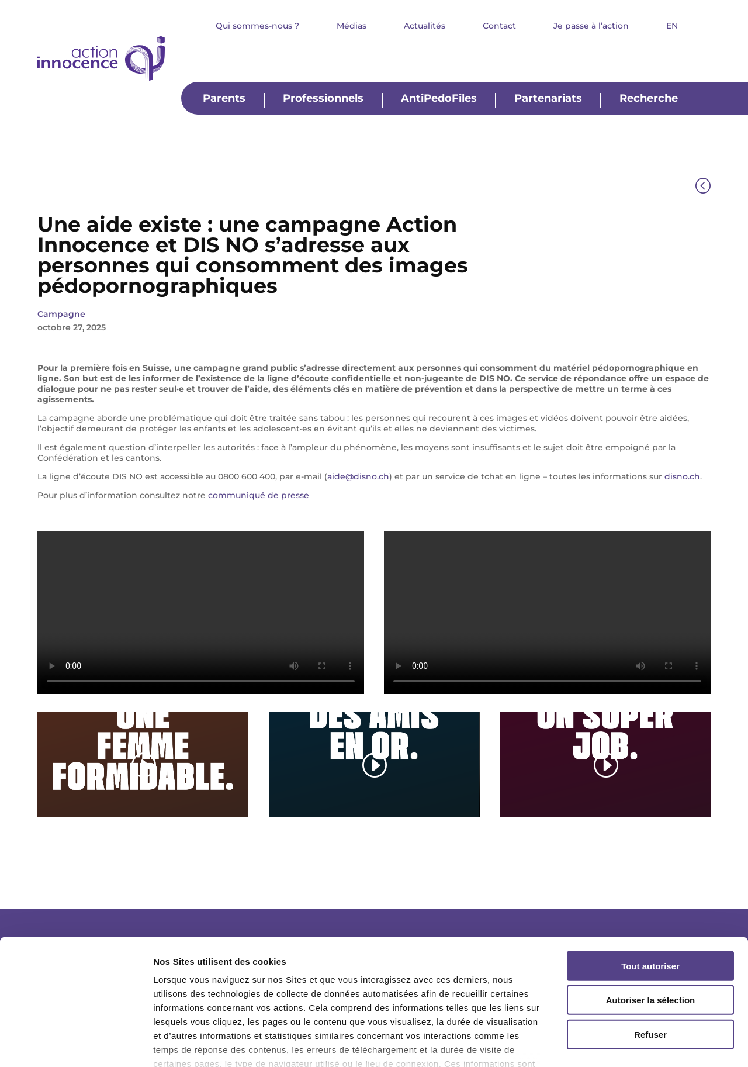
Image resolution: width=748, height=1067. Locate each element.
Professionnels (323, 99)
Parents (224, 99)
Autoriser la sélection (650, 921)
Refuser (650, 955)
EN (672, 26)
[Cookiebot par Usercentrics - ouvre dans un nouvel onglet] (76, 1044)
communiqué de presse (258, 495)
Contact (499, 26)
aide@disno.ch (358, 476)
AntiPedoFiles (439, 99)
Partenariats (548, 99)
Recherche (648, 99)
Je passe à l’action (591, 26)
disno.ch (682, 476)
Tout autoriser (650, 887)
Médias (351, 26)
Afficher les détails (643, 1044)
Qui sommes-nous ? (257, 26)
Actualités (424, 26)
